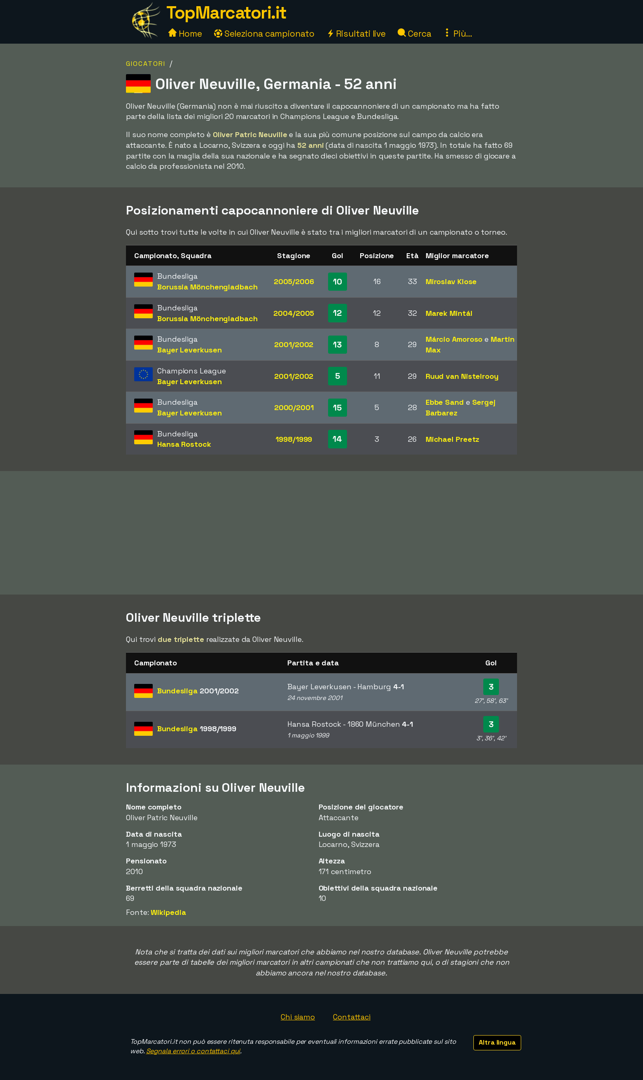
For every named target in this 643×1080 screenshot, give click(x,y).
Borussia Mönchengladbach (207, 287)
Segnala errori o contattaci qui (193, 1051)
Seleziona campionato (264, 33)
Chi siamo (298, 1017)
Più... (457, 33)
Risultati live (356, 33)
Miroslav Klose (451, 281)
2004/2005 (293, 313)
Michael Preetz (453, 439)
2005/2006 (294, 281)
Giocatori (145, 63)
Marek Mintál (449, 313)
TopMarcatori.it (226, 12)
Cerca (414, 33)
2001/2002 (293, 344)
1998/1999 (293, 439)
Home (185, 33)
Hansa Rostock (184, 444)
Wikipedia (168, 912)
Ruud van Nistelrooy (462, 376)
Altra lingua (497, 1042)
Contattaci (351, 1017)
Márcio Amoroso (454, 339)
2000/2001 (294, 407)
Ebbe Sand (445, 402)
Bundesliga (198, 690)
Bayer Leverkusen (189, 350)
